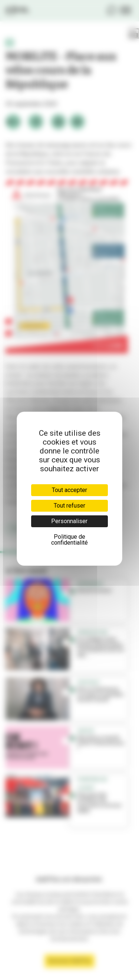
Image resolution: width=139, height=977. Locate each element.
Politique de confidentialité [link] (69, 539)
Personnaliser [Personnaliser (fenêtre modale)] (69, 521)
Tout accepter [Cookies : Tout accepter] (69, 490)
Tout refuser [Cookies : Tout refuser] (69, 505)
